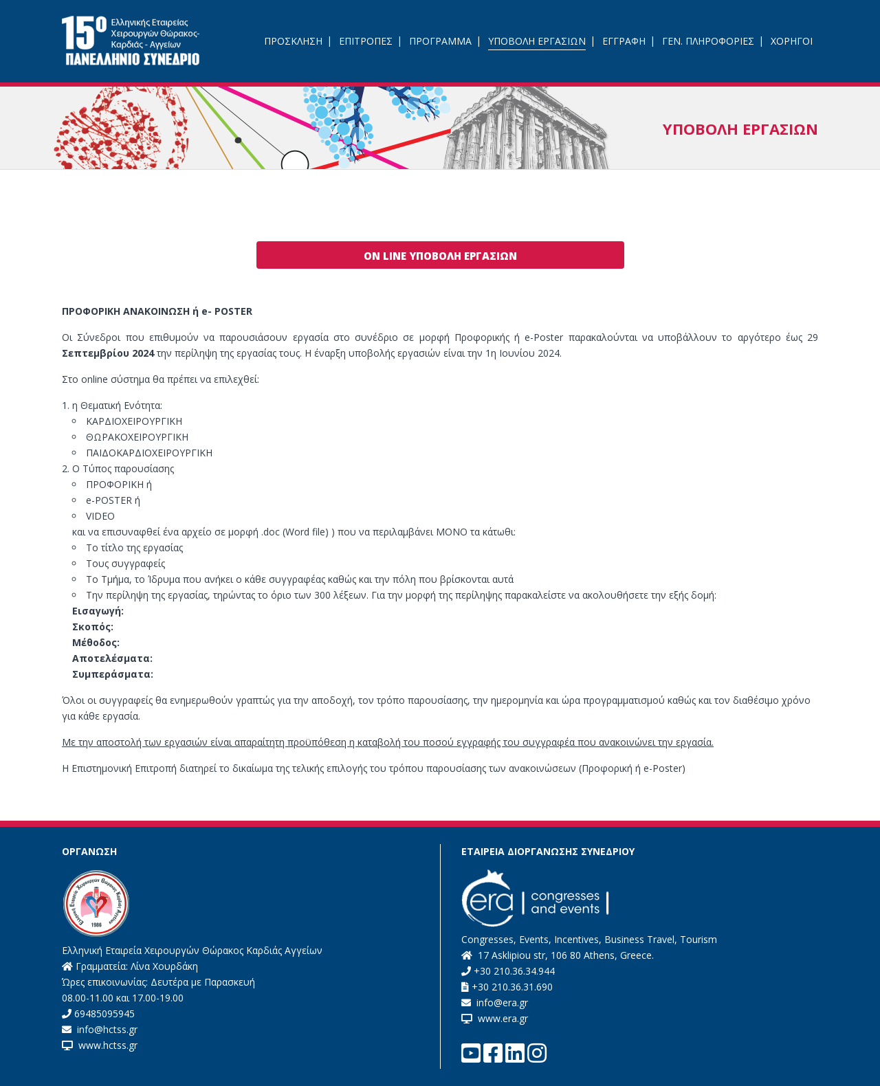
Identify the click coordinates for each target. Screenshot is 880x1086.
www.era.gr (500, 1018)
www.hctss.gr (105, 1045)
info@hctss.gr (106, 1029)
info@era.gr (501, 1002)
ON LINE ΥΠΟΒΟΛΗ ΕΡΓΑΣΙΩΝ (440, 256)
